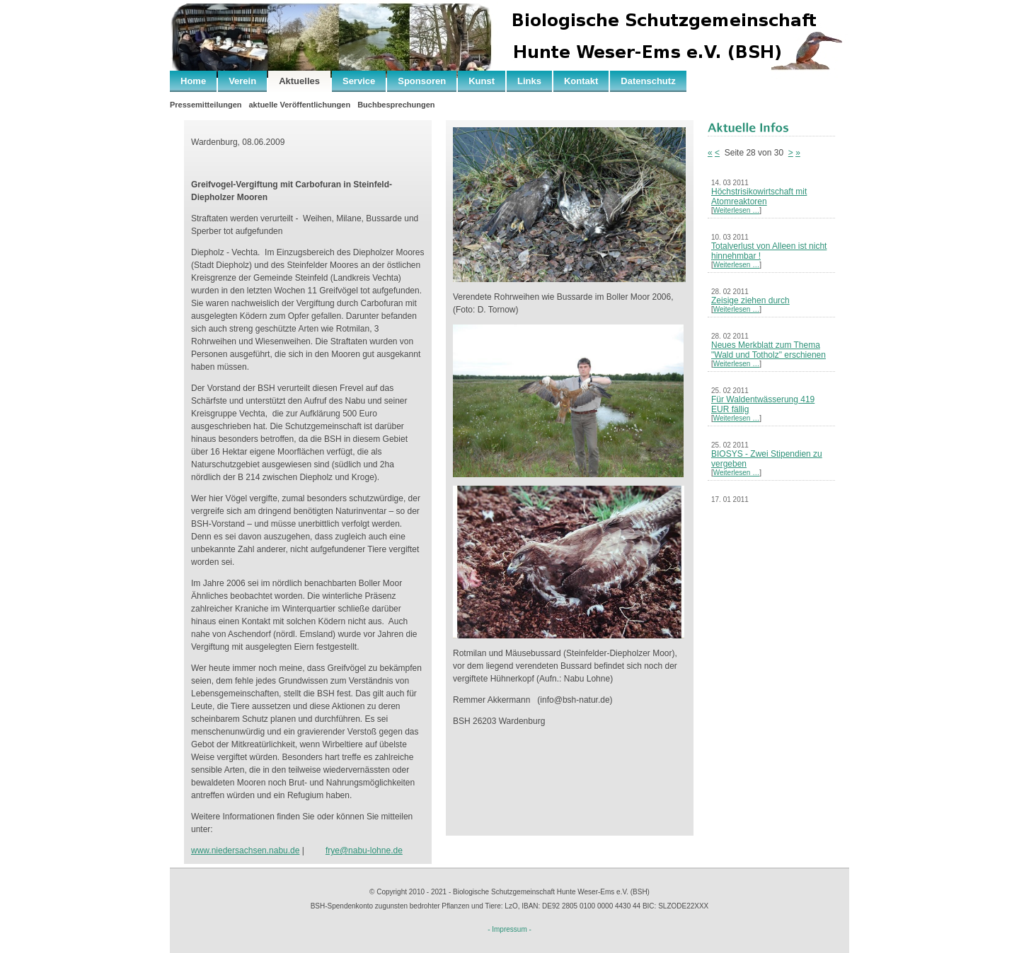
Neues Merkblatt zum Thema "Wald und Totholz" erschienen (768, 350)
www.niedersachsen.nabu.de (245, 850)
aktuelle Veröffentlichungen (299, 104)
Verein (242, 81)
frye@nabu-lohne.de (364, 850)
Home (193, 81)
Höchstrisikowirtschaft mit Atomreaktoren (759, 196)
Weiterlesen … (736, 210)
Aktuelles (299, 81)
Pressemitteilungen (205, 104)
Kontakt (581, 81)
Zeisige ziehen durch (750, 300)
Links (529, 81)
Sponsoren (422, 81)
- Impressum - (509, 929)
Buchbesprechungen (395, 104)
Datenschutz (648, 81)
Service (358, 81)
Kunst (481, 81)
